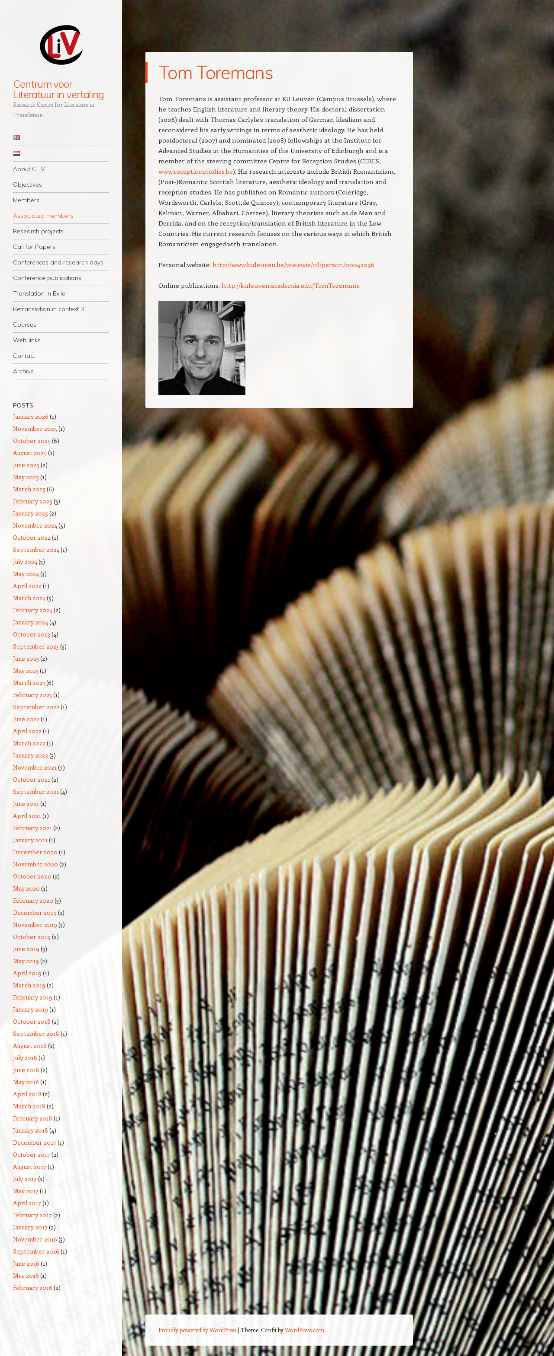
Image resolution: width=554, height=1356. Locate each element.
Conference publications (47, 278)
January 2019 (30, 1009)
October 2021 (31, 779)
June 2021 (26, 803)
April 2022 (27, 731)
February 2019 (32, 997)
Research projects (38, 231)
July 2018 (25, 1058)
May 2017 (26, 1191)
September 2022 (36, 707)
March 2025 (29, 489)
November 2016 (35, 1239)
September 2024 (36, 549)
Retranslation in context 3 (48, 309)
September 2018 (36, 1033)
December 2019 (35, 912)
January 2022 (30, 755)
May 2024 (26, 574)
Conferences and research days (58, 262)
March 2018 (29, 1106)
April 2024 (27, 586)
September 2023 (36, 646)
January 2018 (30, 1130)
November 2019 (35, 924)
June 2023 (26, 658)
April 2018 (27, 1094)
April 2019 (27, 973)
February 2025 (32, 501)
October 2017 (31, 1154)
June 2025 (26, 465)
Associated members (43, 216)
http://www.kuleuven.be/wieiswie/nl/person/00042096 (293, 264)
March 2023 (29, 682)
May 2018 (26, 1082)
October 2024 (32, 537)
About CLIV (29, 169)
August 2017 (29, 1166)
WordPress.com (304, 1330)
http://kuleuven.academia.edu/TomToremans (291, 285)
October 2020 (32, 876)
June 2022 (26, 719)
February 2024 (32, 610)
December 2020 (35, 852)
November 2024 (35, 525)
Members (26, 200)
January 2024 (30, 622)
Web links (27, 340)
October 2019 (32, 937)
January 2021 (30, 840)
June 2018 (26, 1070)
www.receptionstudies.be (195, 171)
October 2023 (31, 634)
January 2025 (30, 513)
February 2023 (32, 695)
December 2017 (34, 1142)
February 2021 (32, 828)
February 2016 (32, 1287)
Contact (24, 356)
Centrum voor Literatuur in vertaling (58, 89)
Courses (24, 324)
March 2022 (29, 743)
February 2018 (32, 1118)
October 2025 (32, 440)
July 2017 (25, 1179)
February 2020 (33, 900)
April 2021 (27, 816)
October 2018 (32, 1021)
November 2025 (35, 428)
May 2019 (26, 961)
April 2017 (27, 1203)
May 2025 (26, 477)
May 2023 (26, 670)
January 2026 (30, 416)
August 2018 (30, 1045)
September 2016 (36, 1251)
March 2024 (29, 598)
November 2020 (35, 864)
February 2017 (32, 1215)
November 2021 (35, 767)
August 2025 (30, 453)
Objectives (27, 184)
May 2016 (26, 1275)
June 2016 (26, 1263)
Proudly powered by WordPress (197, 1330)
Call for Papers (34, 247)
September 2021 (36, 791)
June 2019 (26, 949)
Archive (23, 371)
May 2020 (26, 888)
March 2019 (29, 985)
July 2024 (25, 561)
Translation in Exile (39, 293)
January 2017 (30, 1227)
